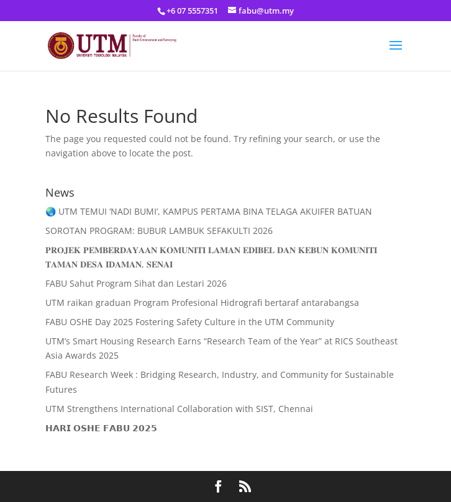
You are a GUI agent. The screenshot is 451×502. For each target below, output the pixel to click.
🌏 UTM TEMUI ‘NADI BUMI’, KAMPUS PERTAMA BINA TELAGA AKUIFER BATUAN (208, 211)
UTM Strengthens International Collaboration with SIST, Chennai (179, 409)
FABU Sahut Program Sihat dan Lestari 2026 (136, 283)
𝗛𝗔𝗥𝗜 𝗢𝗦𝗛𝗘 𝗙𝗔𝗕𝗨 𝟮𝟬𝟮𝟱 (101, 428)
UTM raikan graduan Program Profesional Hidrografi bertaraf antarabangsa (202, 302)
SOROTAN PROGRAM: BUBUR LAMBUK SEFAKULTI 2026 (159, 230)
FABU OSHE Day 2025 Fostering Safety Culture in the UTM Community (189, 322)
